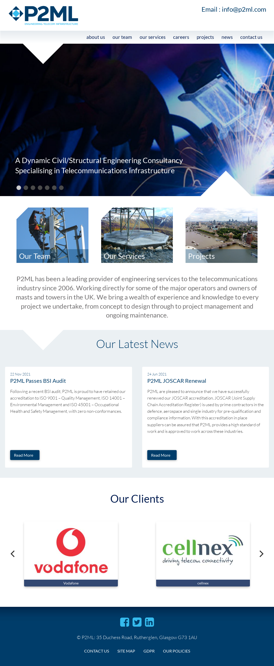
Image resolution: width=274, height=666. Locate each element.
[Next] (260, 553)
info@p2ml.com (244, 9)
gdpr (149, 650)
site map (126, 650)
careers (181, 37)
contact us (251, 37)
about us (95, 37)
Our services (153, 37)
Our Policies (176, 650)
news (227, 37)
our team (122, 37)
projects (205, 37)
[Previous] (13, 553)
